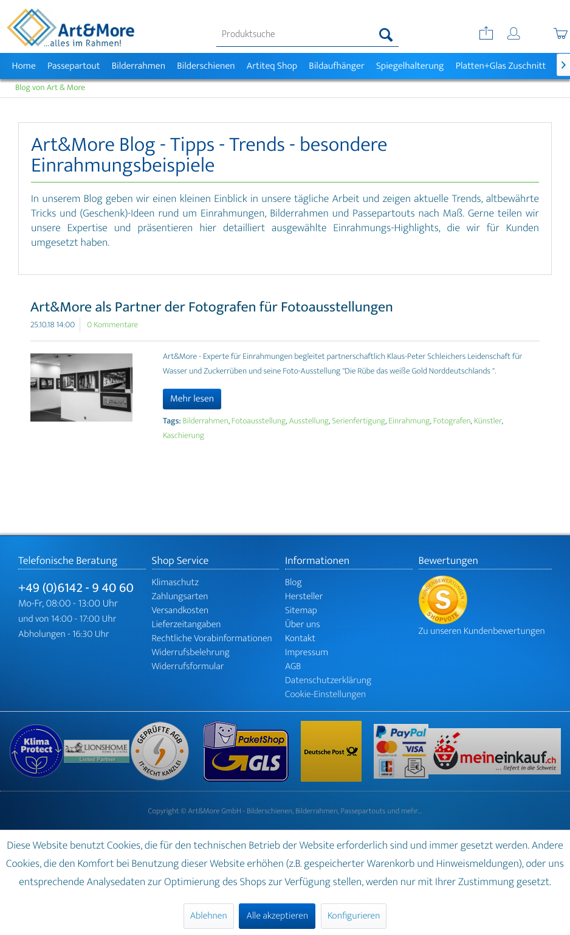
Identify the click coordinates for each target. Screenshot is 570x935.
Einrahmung (409, 421)
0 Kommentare (112, 325)
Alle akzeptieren (277, 916)
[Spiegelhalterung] (410, 66)
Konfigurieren (354, 916)
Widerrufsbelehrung (191, 652)
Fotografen (452, 421)
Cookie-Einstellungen (325, 694)
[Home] (23, 66)
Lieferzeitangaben (186, 624)
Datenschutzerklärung (328, 680)
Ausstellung (309, 421)
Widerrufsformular (188, 666)
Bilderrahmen (205, 421)
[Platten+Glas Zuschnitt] (501, 66)
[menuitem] (307, 35)
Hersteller (304, 596)
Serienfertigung (358, 421)
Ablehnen (208, 916)
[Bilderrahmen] (138, 66)
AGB (293, 666)
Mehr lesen (192, 399)
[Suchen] (386, 35)
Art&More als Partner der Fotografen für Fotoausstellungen (211, 307)
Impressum (306, 652)
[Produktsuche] (307, 35)
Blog (293, 582)
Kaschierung (183, 436)
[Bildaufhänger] (337, 66)
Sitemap (301, 610)
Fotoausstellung (259, 421)
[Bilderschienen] (206, 66)
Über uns (302, 624)
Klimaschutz (175, 582)
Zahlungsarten (180, 596)
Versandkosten (180, 610)
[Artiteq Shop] (272, 66)
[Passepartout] (73, 66)
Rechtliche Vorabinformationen (212, 638)
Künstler (488, 421)
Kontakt (300, 638)
